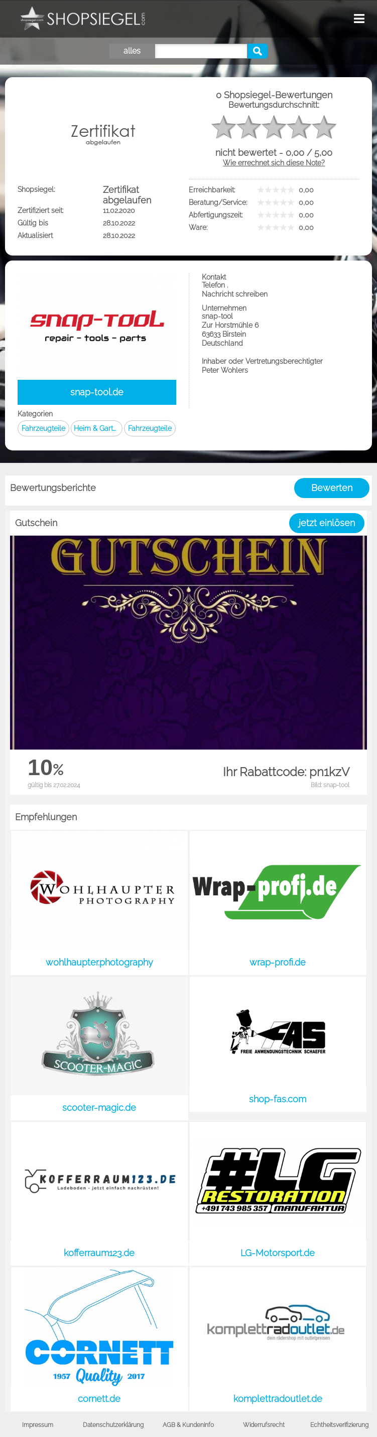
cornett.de (99, 1398)
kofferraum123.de (99, 1253)
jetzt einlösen (327, 523)
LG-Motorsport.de (277, 1253)
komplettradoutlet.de (277, 1398)
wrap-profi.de (277, 962)
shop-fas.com (277, 1099)
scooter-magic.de (99, 1107)
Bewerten (331, 488)
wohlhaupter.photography (99, 962)
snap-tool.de (96, 392)
